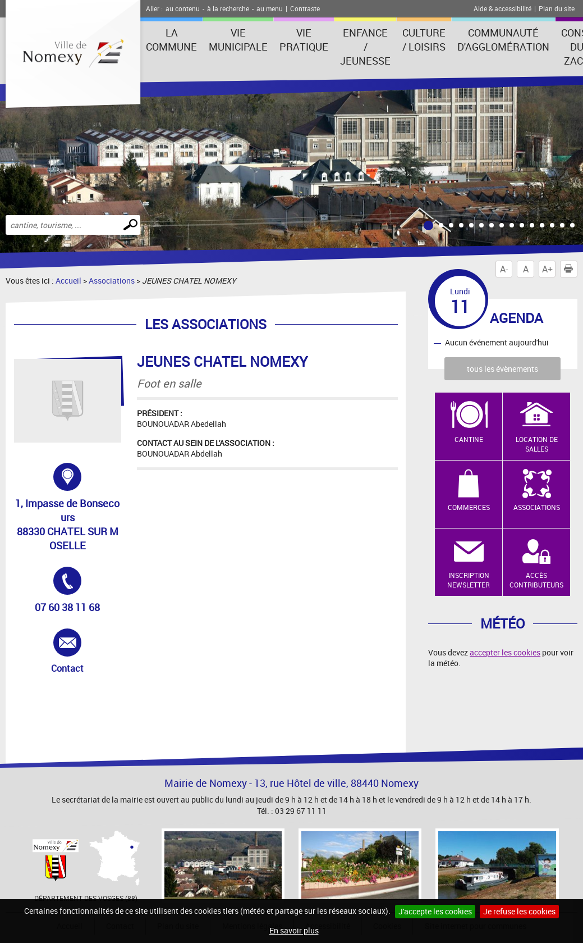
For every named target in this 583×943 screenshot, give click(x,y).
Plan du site (557, 8)
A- (504, 269)
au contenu (183, 8)
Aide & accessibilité (502, 8)
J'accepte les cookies (435, 911)
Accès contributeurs (536, 580)
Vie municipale (238, 39)
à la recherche (228, 8)
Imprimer (570, 269)
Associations (112, 280)
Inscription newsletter (468, 580)
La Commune (171, 39)
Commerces (469, 507)
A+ (547, 269)
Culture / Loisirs (424, 39)
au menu (269, 8)
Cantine (469, 439)
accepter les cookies (505, 652)
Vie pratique (303, 39)
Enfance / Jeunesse (365, 46)
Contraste (305, 8)
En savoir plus (294, 930)
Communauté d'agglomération (503, 39)
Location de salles (537, 444)
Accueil (68, 280)
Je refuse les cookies (519, 911)
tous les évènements (502, 368)
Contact (81, 651)
